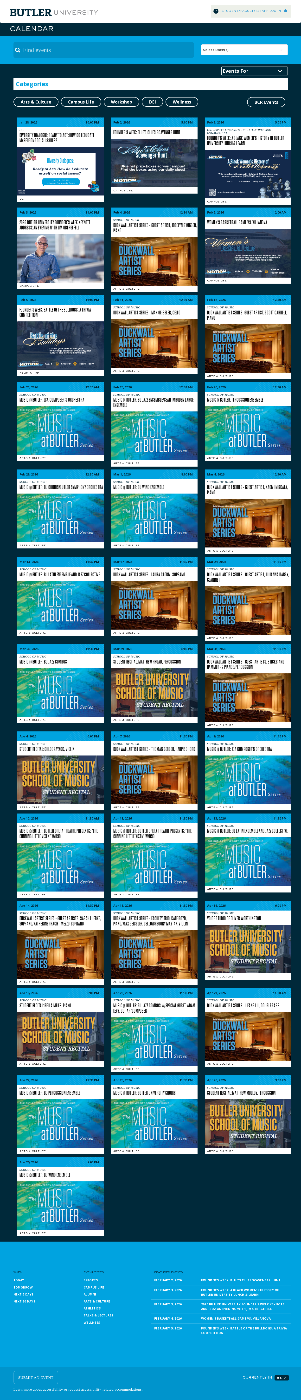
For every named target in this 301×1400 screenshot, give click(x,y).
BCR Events (266, 102)
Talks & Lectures (98, 1315)
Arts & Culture (126, 289)
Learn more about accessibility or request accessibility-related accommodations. (78, 1389)
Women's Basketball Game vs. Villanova (236, 1318)
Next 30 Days (24, 1301)
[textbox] (103, 50)
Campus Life (123, 191)
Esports (91, 1280)
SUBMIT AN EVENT (35, 1377)
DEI (22, 199)
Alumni (90, 1294)
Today (18, 1280)
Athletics (92, 1308)
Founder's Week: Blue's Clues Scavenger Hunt (241, 1280)
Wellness (92, 1323)
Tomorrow (23, 1287)
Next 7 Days (23, 1294)
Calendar (31, 29)
